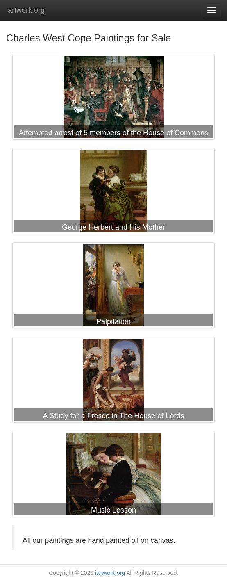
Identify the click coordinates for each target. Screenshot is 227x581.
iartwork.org (25, 10)
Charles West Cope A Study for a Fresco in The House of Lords (113, 381)
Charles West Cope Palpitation (113, 287)
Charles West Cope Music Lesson (113, 475)
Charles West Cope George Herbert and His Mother (113, 192)
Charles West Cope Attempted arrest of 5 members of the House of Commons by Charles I (113, 98)
